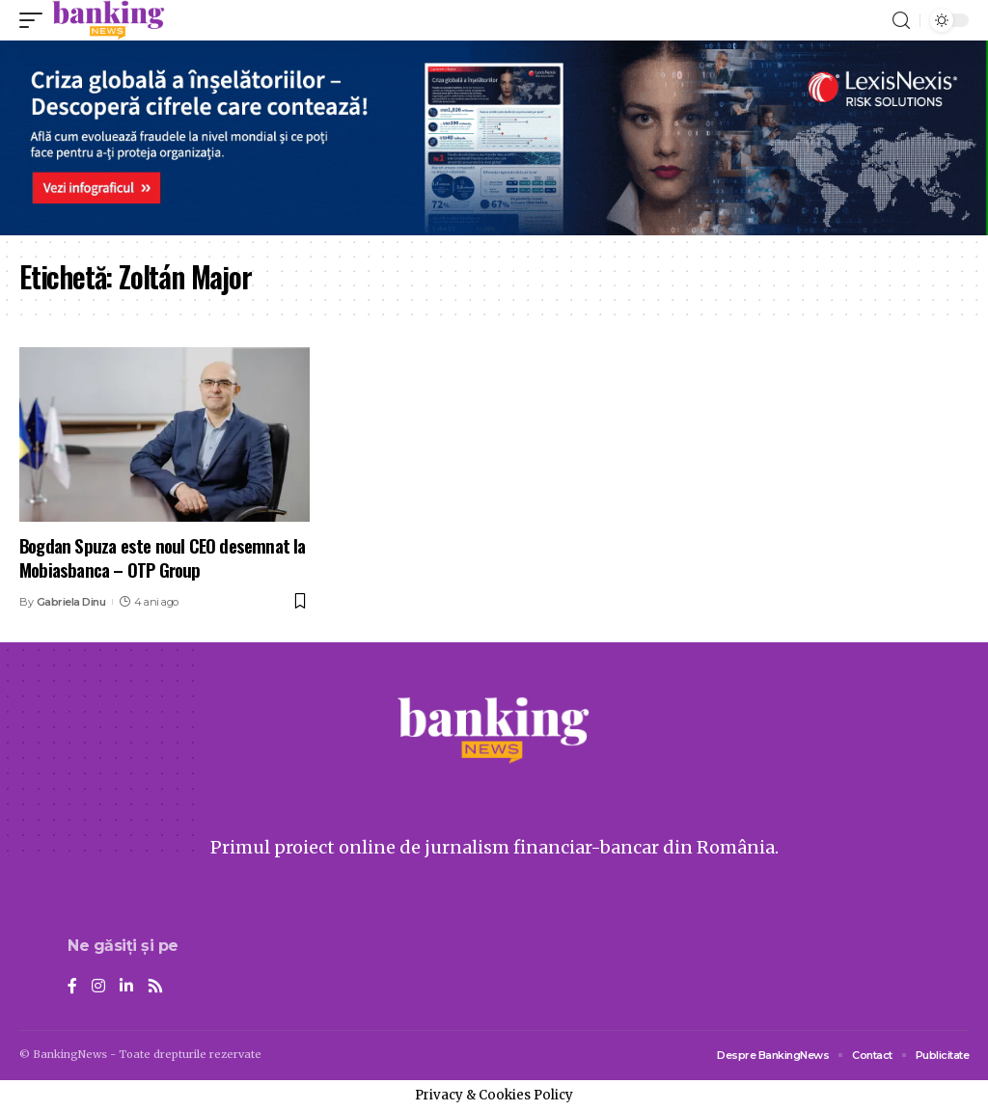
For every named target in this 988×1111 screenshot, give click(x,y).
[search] (901, 21)
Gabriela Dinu (71, 602)
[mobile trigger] (35, 20)
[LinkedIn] (126, 987)
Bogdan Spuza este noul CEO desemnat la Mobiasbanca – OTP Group (162, 557)
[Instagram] (98, 987)
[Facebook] (72, 987)
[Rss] (155, 987)
